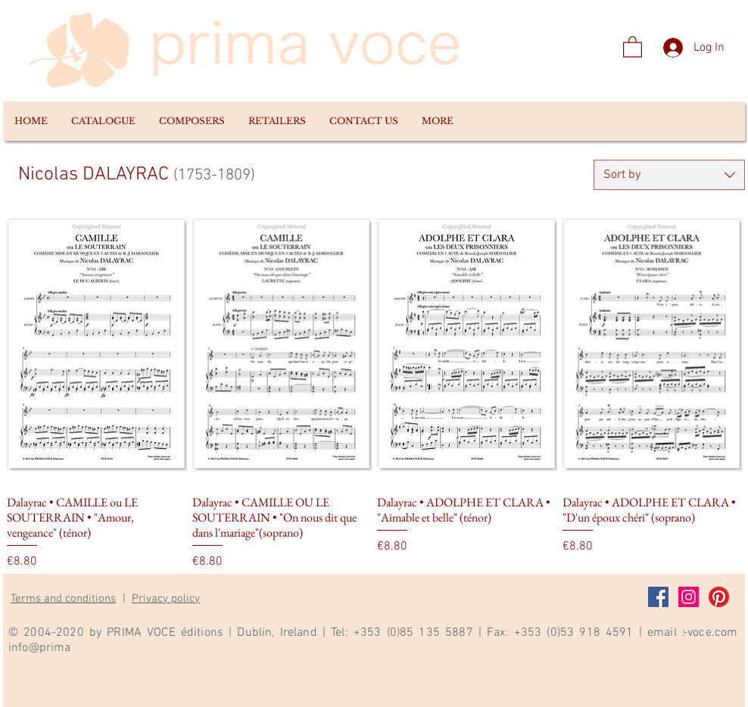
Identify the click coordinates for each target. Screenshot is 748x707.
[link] (632, 46)
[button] (103, 121)
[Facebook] (658, 597)
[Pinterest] (719, 597)
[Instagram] (688, 597)
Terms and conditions (63, 599)
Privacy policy (166, 599)
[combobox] (669, 175)
